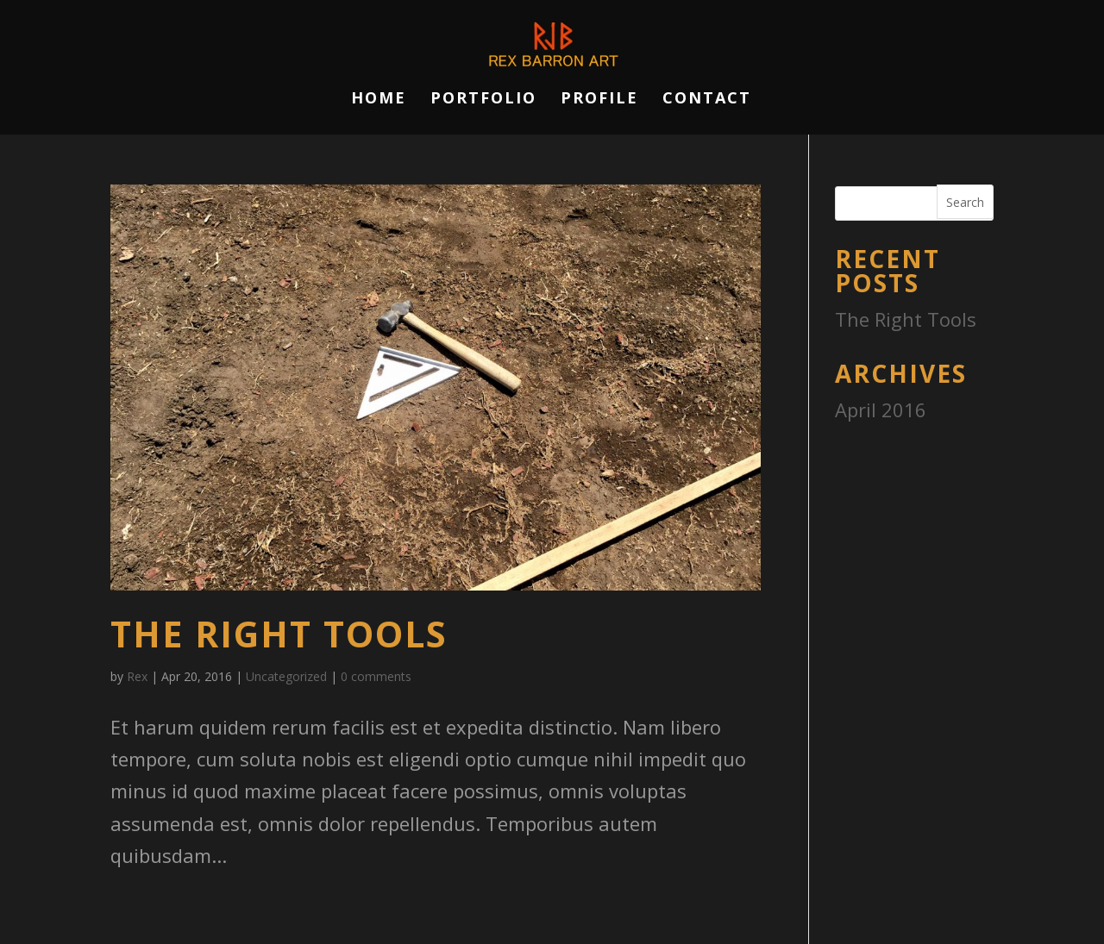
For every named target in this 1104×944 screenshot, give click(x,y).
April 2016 (880, 409)
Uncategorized (286, 676)
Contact (706, 99)
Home (378, 99)
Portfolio (483, 99)
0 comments (376, 676)
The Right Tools (279, 634)
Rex (137, 676)
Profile (599, 99)
